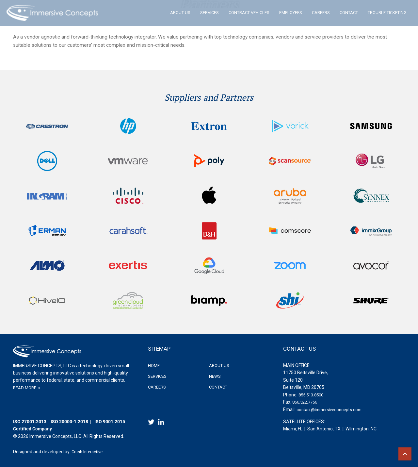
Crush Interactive (87, 451)
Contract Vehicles (249, 12)
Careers (321, 12)
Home (154, 365)
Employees (290, 12)
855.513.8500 (310, 394)
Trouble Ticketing (387, 12)
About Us (180, 12)
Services (209, 12)
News (215, 376)
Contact (349, 12)
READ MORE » (26, 387)
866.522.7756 (304, 402)
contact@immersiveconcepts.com (329, 409)
